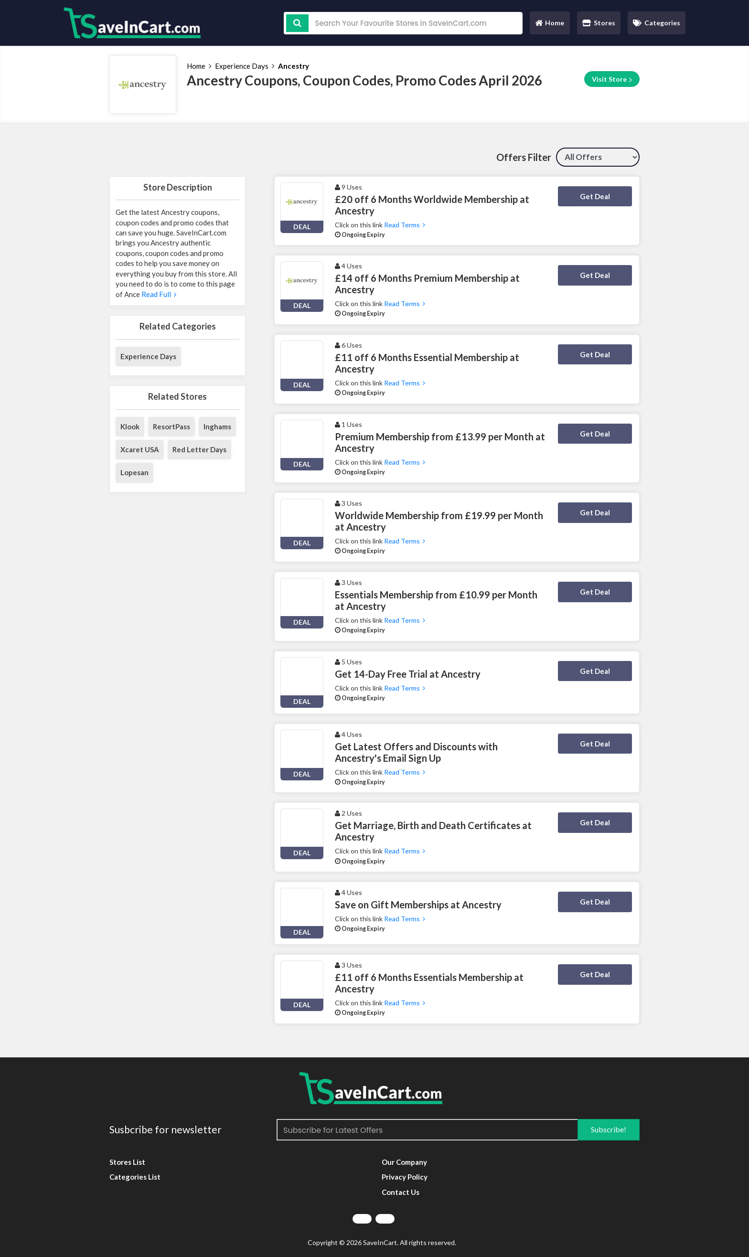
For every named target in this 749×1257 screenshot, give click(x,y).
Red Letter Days (199, 449)
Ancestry (293, 66)
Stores (598, 23)
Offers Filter (523, 157)
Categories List (134, 1176)
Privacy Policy (405, 1176)
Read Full (158, 294)
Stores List (127, 1162)
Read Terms (404, 225)
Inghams (217, 426)
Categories (656, 23)
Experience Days (241, 66)
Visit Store (612, 79)
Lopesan (134, 472)
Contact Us (400, 1192)
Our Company (404, 1162)
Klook (129, 426)
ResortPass (171, 426)
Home (549, 25)
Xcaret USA (139, 449)
